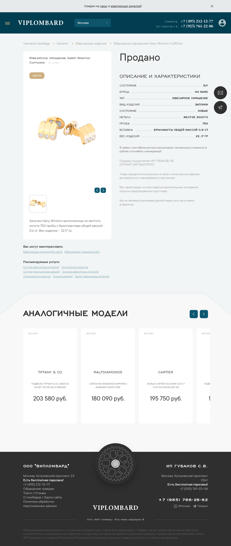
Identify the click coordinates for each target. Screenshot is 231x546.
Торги (27, 493)
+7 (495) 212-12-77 (197, 21)
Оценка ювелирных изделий (80, 272)
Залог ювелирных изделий (92, 276)
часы (103, 6)
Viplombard (41, 23)
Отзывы (40, 493)
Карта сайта (53, 497)
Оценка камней (63, 276)
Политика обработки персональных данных (40, 504)
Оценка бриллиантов (37, 276)
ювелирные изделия (126, 6)
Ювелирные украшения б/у (82, 252)
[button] (97, 190)
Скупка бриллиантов (74, 267)
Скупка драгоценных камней (41, 272)
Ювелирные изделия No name (42, 252)
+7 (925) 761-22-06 (197, 26)
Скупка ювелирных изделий (41, 267)
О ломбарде (32, 497)
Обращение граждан (38, 489)
